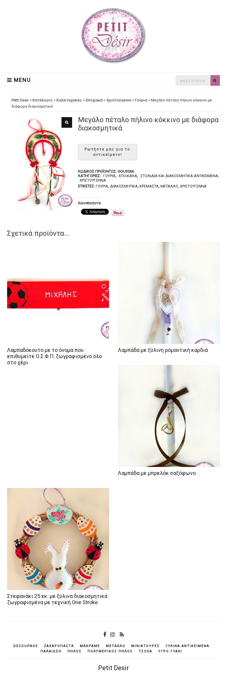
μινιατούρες (145, 646)
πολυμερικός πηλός (110, 651)
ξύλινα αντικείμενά (187, 646)
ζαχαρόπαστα (59, 646)
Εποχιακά (128, 176)
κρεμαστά (149, 186)
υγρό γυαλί (170, 651)
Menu (19, 80)
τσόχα (145, 651)
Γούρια (109, 176)
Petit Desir (113, 668)
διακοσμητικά (124, 186)
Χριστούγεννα (93, 180)
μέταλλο (169, 186)
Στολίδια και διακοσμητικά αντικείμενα (179, 176)
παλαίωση (50, 651)
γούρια (102, 186)
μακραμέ (90, 646)
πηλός (74, 651)
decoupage (25, 646)
